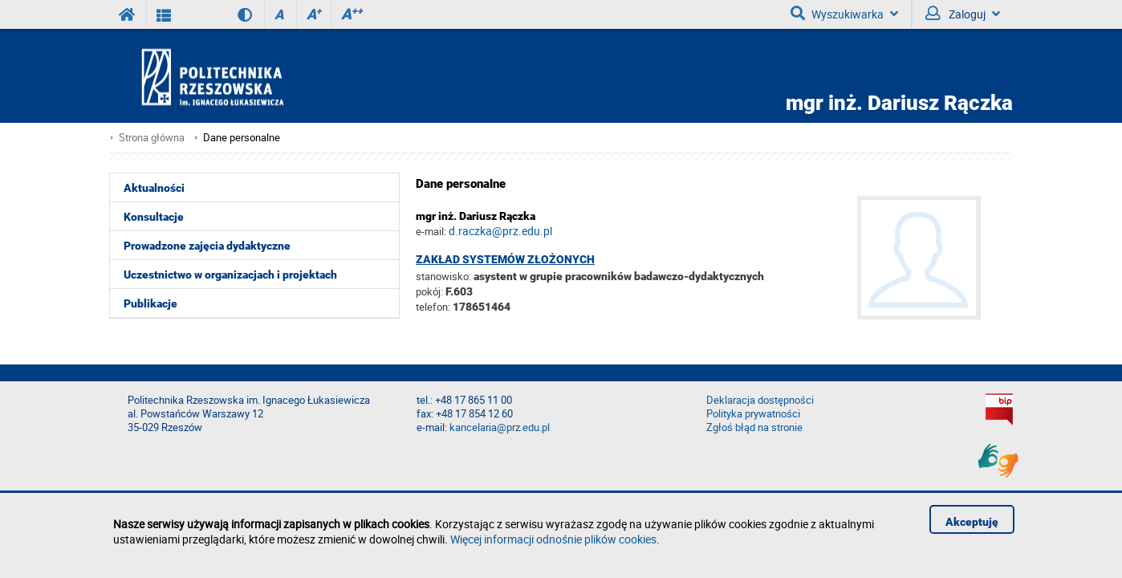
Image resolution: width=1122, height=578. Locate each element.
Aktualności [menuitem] (154, 187)
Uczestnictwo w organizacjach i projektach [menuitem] (230, 274)
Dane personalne (241, 137)
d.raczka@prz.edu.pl (500, 230)
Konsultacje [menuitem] (154, 216)
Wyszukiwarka (844, 14)
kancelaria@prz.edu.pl (499, 427)
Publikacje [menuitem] (150, 303)
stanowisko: (443, 276)
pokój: (430, 291)
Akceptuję (971, 521)
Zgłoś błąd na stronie (754, 427)
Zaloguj (962, 14)
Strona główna (152, 137)
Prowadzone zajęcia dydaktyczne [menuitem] (207, 245)
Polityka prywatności (753, 414)
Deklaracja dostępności (760, 400)
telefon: (433, 306)
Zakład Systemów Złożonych (505, 259)
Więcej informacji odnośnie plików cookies (553, 539)
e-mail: (431, 231)
